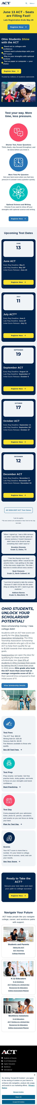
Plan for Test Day (12, 824)
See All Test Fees (12, 750)
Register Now (18, 27)
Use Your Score (11, 862)
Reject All (18, 1097)
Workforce (7, 1067)
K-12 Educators (18, 1019)
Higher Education (9, 1064)
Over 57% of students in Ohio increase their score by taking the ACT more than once (18, 663)
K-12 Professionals (10, 1061)
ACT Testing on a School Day (18, 985)
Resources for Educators (18, 988)
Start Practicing (12, 787)
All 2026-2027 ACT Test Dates (18, 510)
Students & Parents (10, 1058)
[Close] (34, 1075)
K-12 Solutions (18, 982)
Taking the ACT (18, 947)
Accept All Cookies (18, 1102)
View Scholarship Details (14, 685)
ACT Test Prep (18, 950)
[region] (18, 1088)
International (8, 1070)
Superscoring (7, 655)
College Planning (18, 953)
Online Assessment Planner (18, 991)
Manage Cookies (18, 1092)
